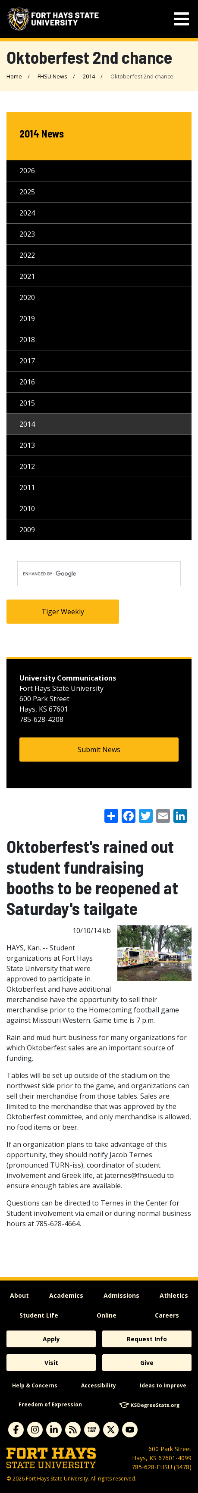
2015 (27, 403)
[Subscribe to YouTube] (129, 1429)
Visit (51, 1363)
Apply (51, 1339)
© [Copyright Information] (8, 1478)
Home (14, 76)
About (19, 1295)
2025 (27, 192)
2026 (27, 170)
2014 (89, 76)
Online (106, 1315)
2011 (27, 487)
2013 (27, 445)
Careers (167, 1315)
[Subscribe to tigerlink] (91, 1429)
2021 (27, 276)
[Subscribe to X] (110, 1429)
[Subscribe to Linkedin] (53, 1429)
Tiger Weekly (62, 611)
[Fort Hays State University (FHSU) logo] (52, 18)
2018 (27, 339)
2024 (27, 213)
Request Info (147, 1339)
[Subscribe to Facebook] (15, 1429)
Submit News (99, 749)
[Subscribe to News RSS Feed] (72, 1429)
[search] (99, 574)
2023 (27, 234)
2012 (27, 466)
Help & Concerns (34, 1385)
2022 (27, 255)
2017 (27, 360)
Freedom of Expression (50, 1404)
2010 (27, 508)
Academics (66, 1295)
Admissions (121, 1295)
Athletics (174, 1295)
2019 (27, 318)
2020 (27, 297)
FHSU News (52, 76)
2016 (27, 382)
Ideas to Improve (163, 1385)
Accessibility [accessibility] (98, 1385)
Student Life (38, 1315)
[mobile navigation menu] (181, 19)
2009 (27, 529)
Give (147, 1363)
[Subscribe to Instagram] (34, 1429)
